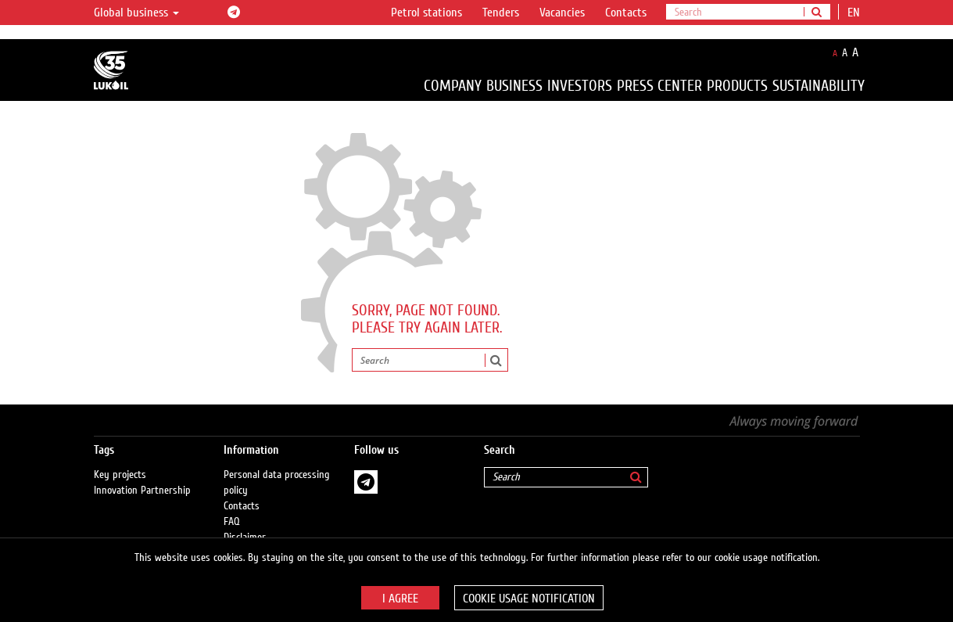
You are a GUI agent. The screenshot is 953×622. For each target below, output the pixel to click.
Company (453, 86)
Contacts (626, 12)
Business (514, 86)
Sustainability (818, 86)
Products (737, 86)
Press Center (659, 86)
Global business (136, 12)
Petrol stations (426, 12)
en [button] (855, 12)
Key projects (120, 475)
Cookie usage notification (529, 598)
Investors (579, 86)
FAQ (232, 522)
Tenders (500, 12)
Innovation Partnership (142, 490)
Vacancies (562, 12)
